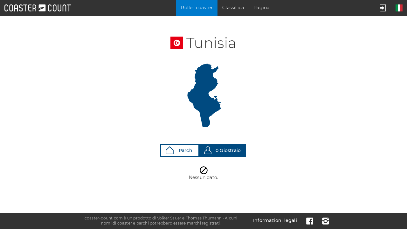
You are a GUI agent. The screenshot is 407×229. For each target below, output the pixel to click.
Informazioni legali (275, 220)
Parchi (180, 150)
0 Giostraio (222, 150)
